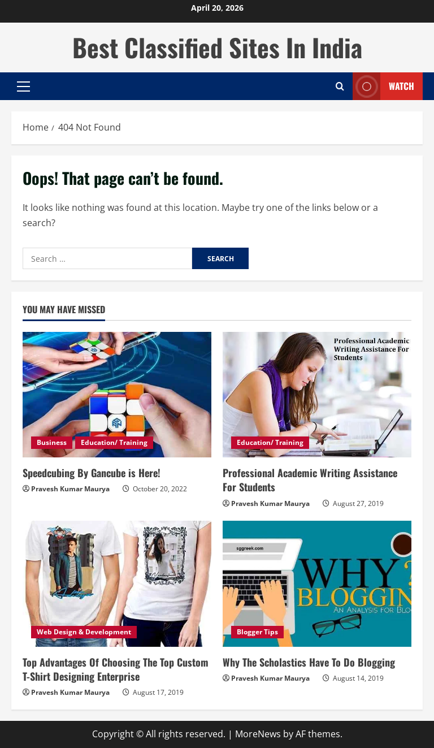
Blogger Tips (257, 632)
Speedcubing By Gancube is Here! (91, 472)
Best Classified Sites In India (217, 47)
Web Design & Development (84, 632)
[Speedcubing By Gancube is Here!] (117, 395)
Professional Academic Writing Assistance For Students (310, 479)
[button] (23, 86)
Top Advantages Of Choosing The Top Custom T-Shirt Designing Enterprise (116, 669)
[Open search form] (340, 86)
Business (52, 442)
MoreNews (258, 734)
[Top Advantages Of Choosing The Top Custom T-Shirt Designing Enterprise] (117, 584)
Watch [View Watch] (383, 86)
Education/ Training (114, 442)
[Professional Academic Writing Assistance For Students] (317, 395)
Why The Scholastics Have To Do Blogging (309, 662)
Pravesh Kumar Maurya (70, 489)
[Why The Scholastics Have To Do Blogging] (317, 584)
